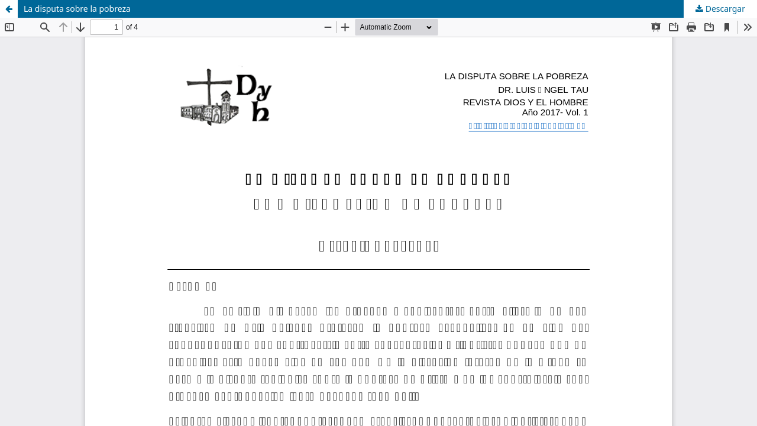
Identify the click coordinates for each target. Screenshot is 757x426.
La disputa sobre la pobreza (77, 8)
